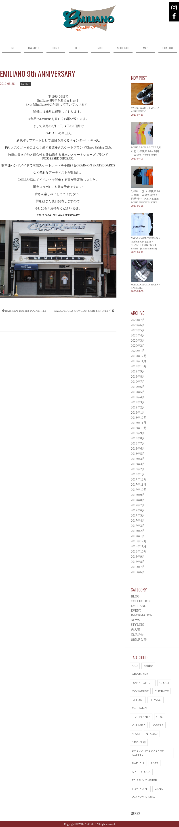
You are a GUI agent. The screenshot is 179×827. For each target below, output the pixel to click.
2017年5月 (138, 515)
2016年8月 (138, 561)
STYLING (137, 624)
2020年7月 (138, 320)
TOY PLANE (140, 789)
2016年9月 (138, 556)
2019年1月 (138, 412)
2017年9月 (138, 495)
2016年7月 (138, 567)
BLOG (78, 47)
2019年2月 (138, 407)
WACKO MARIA (143, 797)
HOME (11, 47)
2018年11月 (138, 423)
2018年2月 (138, 469)
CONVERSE (140, 691)
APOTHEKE (140, 674)
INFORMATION (141, 615)
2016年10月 (139, 551)
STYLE (100, 47)
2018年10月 (139, 428)
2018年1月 (138, 474)
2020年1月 (138, 351)
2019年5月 (138, 392)
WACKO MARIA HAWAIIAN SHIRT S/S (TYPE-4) (84, 310)
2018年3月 (138, 464)
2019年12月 (139, 356)
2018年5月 (138, 453)
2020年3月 (138, 340)
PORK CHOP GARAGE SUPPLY (148, 753)
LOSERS (158, 725)
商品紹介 (137, 634)
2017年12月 (139, 479)
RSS (135, 813)
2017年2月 (138, 531)
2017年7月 (138, 505)
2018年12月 (139, 417)
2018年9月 (138, 433)
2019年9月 (138, 371)
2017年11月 (138, 484)
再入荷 (135, 629)
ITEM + (56, 47)
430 (135, 666)
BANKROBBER (143, 683)
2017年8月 (138, 500)
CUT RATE (161, 691)
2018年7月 (138, 443)
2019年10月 (139, 366)
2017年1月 (138, 536)
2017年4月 (138, 520)
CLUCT (164, 683)
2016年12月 (139, 541)
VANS (158, 789)
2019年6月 (138, 387)
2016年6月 (138, 572)
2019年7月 (138, 381)
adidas (148, 666)
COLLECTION (141, 601)
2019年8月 (138, 376)
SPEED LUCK (141, 772)
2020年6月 (138, 325)
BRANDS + (33, 47)
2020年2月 (138, 345)
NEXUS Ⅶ (139, 742)
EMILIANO (138, 606)
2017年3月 (138, 525)
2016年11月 (138, 546)
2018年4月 (138, 459)
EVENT (25, 83)
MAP (145, 47)
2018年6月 (138, 448)
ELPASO (156, 700)
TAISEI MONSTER (144, 780)
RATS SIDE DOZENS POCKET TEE (24, 310)
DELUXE (138, 700)
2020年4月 (138, 335)
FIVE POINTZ (141, 717)
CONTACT (167, 47)
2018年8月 (138, 438)
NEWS (135, 620)
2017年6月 (138, 510)
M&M (136, 734)
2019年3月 (138, 402)
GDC (159, 717)
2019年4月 (138, 397)
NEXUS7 (152, 734)
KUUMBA (139, 725)
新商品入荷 (139, 640)
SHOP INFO (123, 47)
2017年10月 (139, 489)
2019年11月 (138, 361)
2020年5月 (138, 330)
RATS (154, 763)
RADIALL (138, 763)
